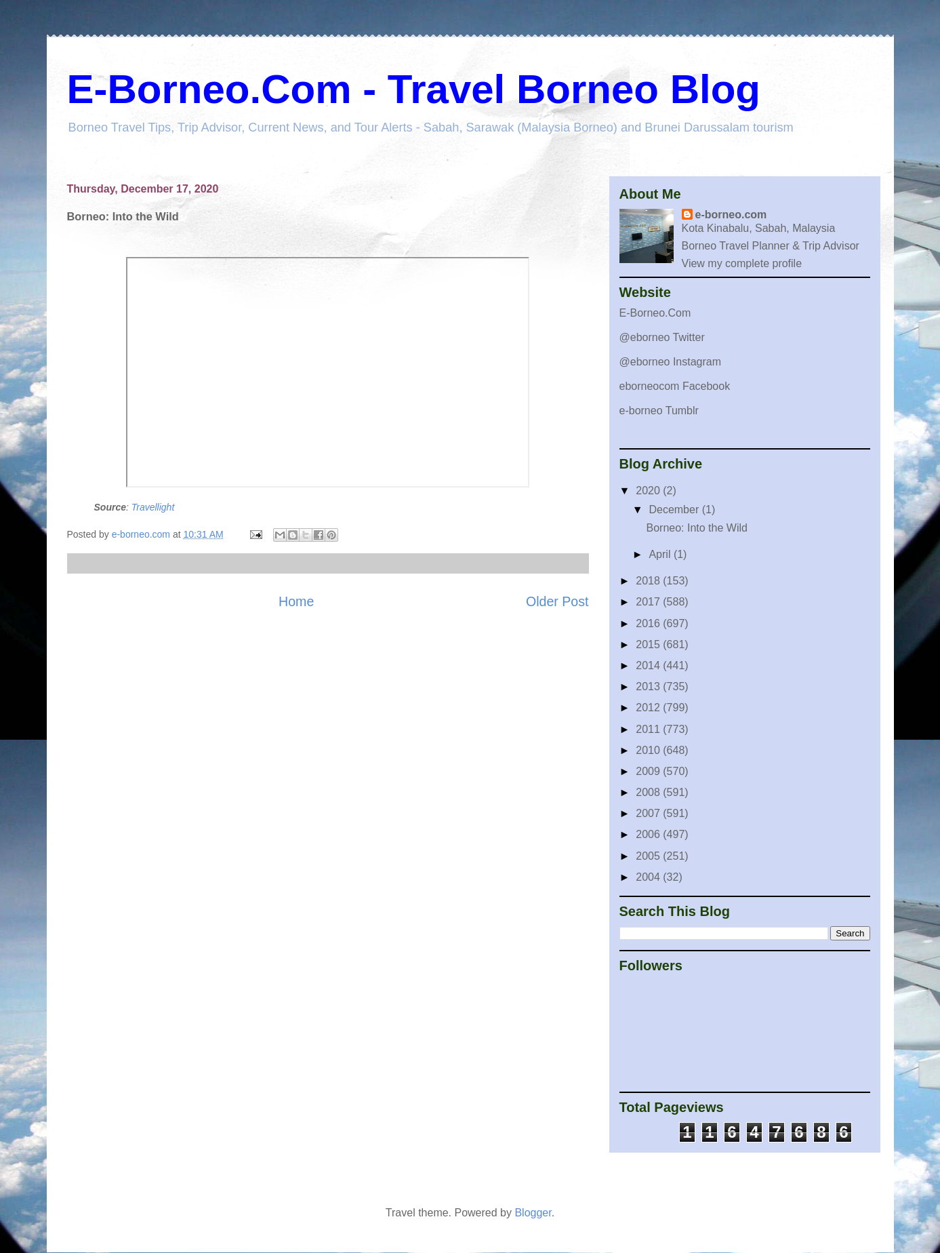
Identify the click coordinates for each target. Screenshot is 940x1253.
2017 (649, 602)
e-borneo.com (731, 214)
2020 (649, 490)
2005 (649, 856)
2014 (649, 665)
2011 (649, 729)
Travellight (153, 507)
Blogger (532, 1212)
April (661, 554)
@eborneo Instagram (670, 361)
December (675, 509)
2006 (649, 834)
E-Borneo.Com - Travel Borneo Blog (413, 89)
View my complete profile (742, 263)
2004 (649, 877)
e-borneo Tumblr (659, 410)
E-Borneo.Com (655, 313)
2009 (649, 771)
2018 (649, 580)
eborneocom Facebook (675, 386)
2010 (649, 750)
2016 (649, 623)
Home (296, 601)
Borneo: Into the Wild (696, 528)
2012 (649, 707)
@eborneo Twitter (662, 337)
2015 (649, 644)
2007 (649, 813)
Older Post (557, 601)
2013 (649, 686)
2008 (649, 792)
